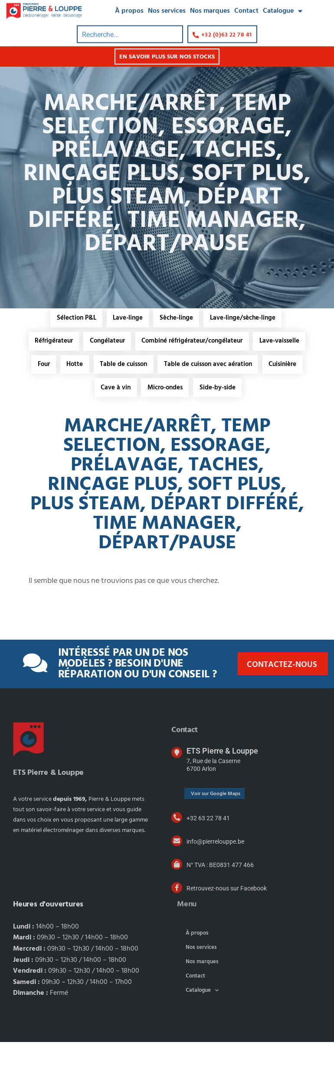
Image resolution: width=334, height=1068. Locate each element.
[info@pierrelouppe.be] (176, 866)
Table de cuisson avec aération (95, 389)
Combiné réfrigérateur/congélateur (221, 342)
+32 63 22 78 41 (208, 844)
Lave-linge (128, 318)
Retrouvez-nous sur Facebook (227, 914)
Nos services (201, 973)
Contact (195, 1002)
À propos (197, 959)
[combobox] (130, 26)
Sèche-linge (176, 318)
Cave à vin (216, 389)
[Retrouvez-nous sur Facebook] (176, 913)
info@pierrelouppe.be (215, 867)
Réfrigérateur (81, 342)
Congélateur (135, 342)
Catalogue (202, 1016)
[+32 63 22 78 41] (176, 843)
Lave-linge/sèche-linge (243, 318)
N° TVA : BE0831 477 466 (220, 890)
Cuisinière (170, 389)
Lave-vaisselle (103, 365)
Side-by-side (168, 413)
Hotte (178, 365)
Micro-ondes (266, 389)
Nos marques (202, 987)
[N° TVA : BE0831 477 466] (176, 890)
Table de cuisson (227, 365)
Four (147, 365)
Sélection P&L (75, 318)
